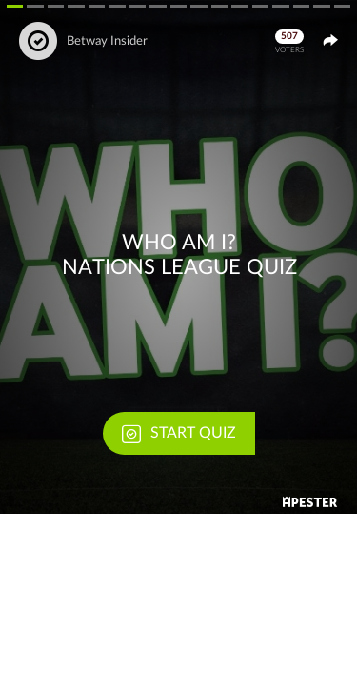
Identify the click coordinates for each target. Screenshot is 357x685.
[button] (178, 257)
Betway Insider (107, 41)
